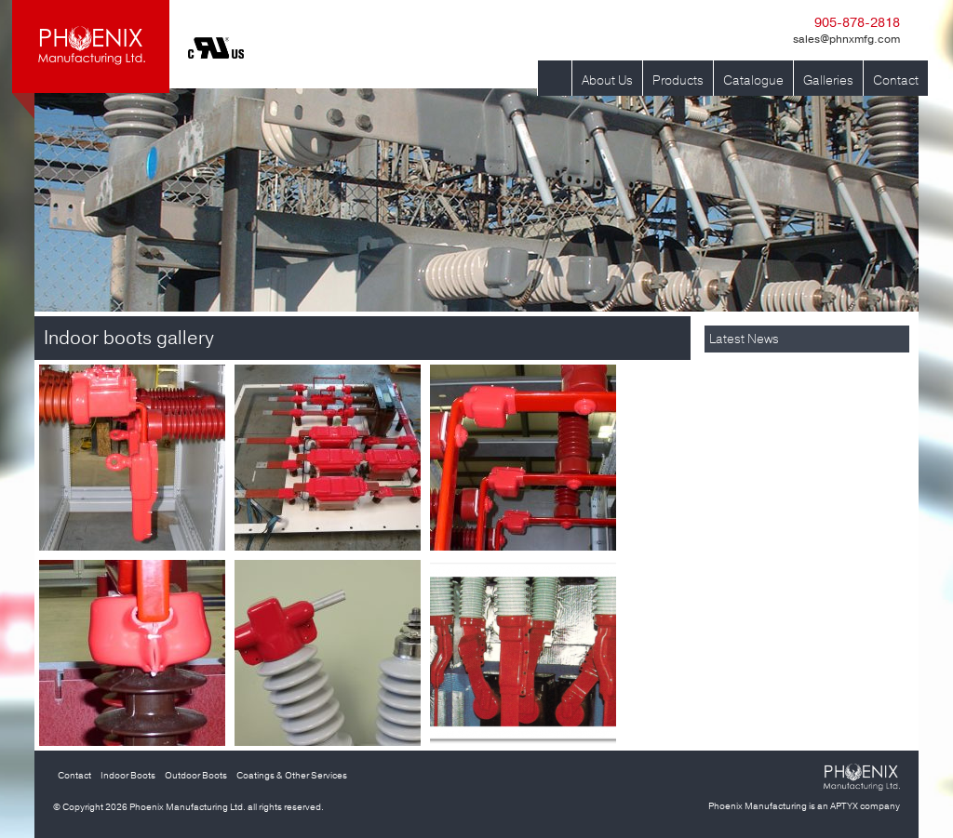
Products (678, 80)
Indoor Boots (128, 775)
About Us (607, 80)
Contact (896, 80)
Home (554, 80)
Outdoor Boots (196, 775)
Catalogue (753, 80)
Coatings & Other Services (291, 775)
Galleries (828, 80)
